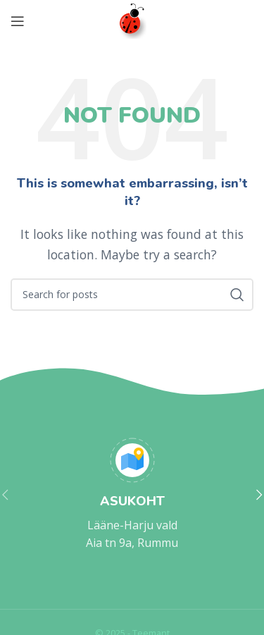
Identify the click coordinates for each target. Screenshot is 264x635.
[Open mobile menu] (18, 21)
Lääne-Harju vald (132, 525)
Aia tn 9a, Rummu (132, 542)
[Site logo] (132, 19)
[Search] (132, 294)
